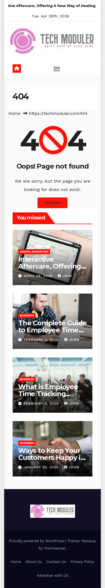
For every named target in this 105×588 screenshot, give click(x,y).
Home (14, 113)
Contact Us (56, 562)
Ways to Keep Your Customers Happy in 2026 (51, 457)
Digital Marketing (34, 251)
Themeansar (55, 548)
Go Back (52, 203)
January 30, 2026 (42, 467)
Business (27, 315)
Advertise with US (52, 575)
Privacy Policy (82, 562)
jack (65, 276)
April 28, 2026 (39, 276)
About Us (33, 562)
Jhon (72, 340)
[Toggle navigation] (57, 69)
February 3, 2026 (42, 340)
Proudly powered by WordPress (37, 541)
